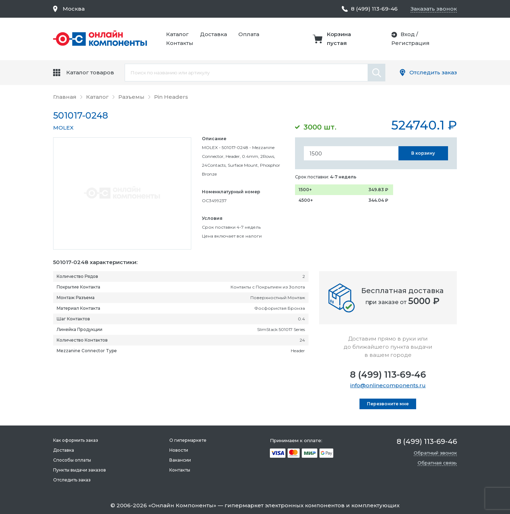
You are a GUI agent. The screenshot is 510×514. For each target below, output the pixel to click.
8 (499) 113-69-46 (388, 374)
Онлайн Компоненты (182, 505)
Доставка (213, 34)
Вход (408, 34)
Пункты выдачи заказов (79, 470)
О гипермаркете (187, 440)
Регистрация (410, 43)
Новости (178, 450)
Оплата (248, 34)
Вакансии (180, 460)
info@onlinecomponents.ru (388, 385)
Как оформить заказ (75, 440)
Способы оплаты (72, 460)
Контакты (179, 43)
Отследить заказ (433, 72)
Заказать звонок (433, 8)
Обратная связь (437, 463)
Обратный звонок (435, 453)
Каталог (177, 34)
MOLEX (63, 127)
